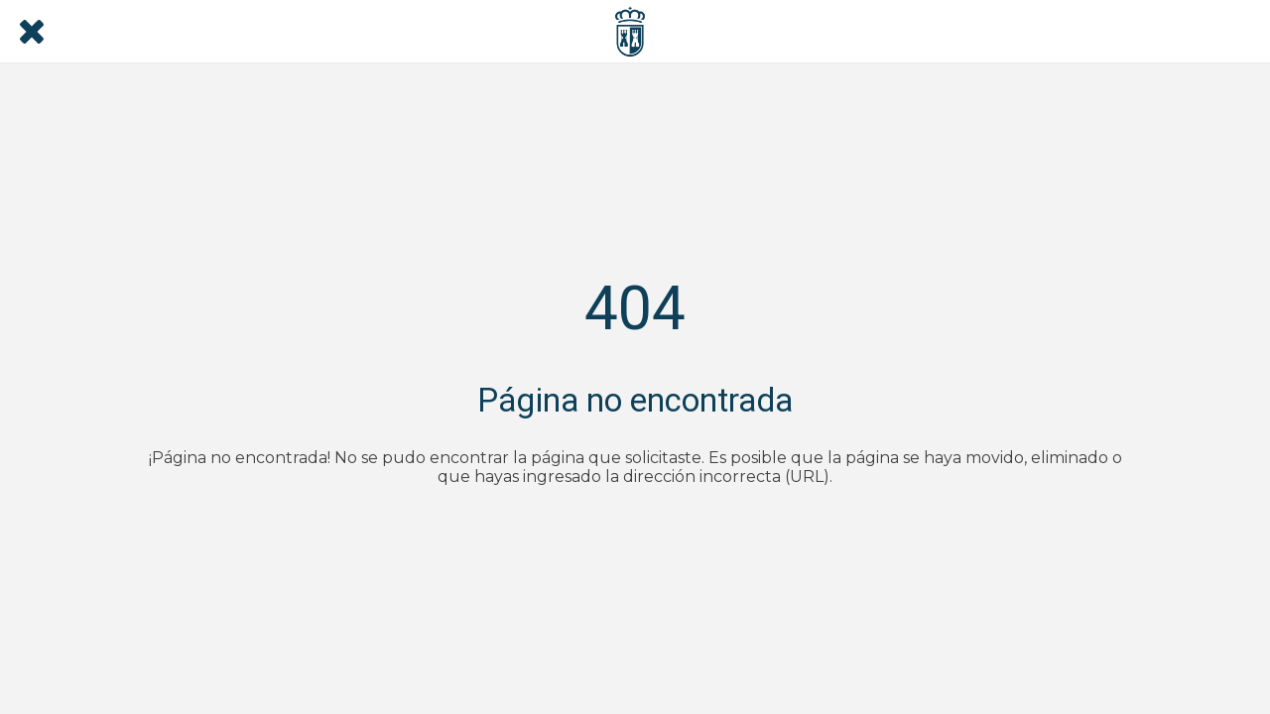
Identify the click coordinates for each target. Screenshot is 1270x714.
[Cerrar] (32, 32)
